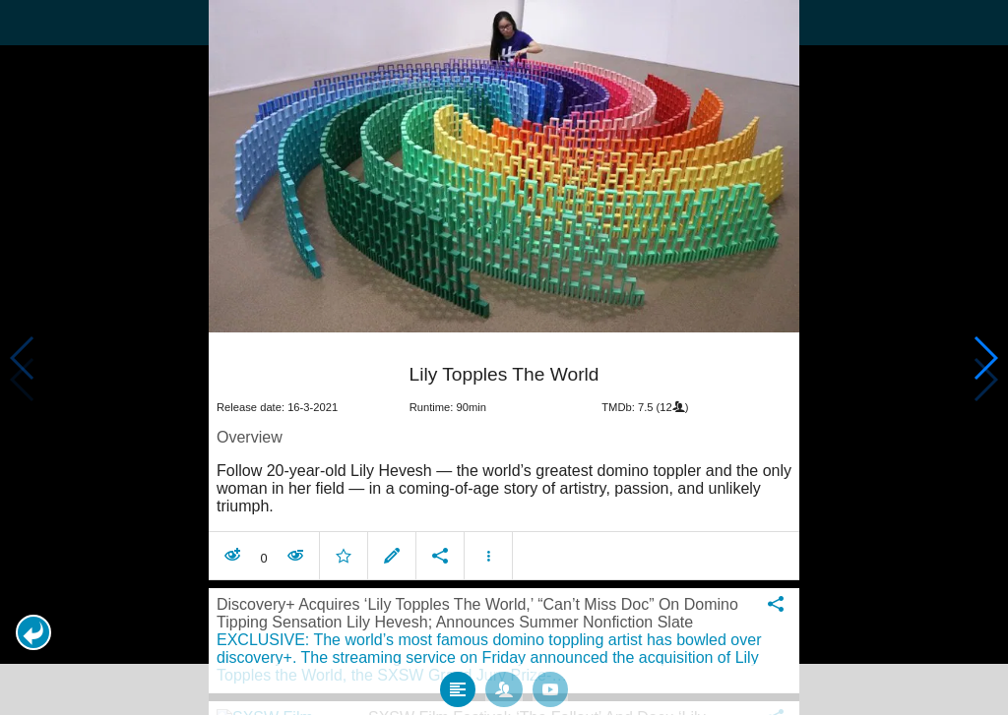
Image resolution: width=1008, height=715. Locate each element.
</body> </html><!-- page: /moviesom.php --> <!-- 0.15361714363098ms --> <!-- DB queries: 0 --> (504, 357)
